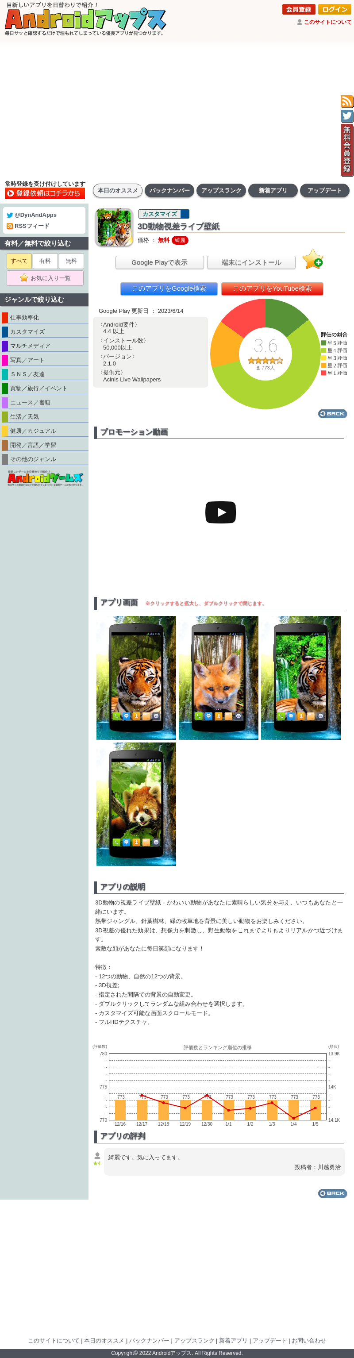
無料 (71, 261)
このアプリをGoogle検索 (169, 288)
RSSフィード (28, 226)
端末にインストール (251, 262)
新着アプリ (273, 190)
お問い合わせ (309, 1340)
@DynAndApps (32, 215)
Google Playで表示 (159, 262)
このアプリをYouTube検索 (272, 288)
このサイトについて (328, 22)
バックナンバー (170, 190)
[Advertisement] (177, 108)
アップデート (325, 190)
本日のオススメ (118, 190)
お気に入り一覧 (48, 278)
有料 (45, 261)
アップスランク (221, 190)
